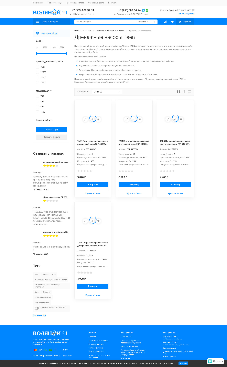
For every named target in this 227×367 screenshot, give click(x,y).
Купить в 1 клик (92, 193)
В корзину (93, 184)
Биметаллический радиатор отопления (47, 286)
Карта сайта (67, 356)
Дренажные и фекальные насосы (110, 31)
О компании (38, 3)
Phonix (45, 274)
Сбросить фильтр (51, 137)
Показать (50, 129)
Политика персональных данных (46, 356)
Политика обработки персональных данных (131, 341)
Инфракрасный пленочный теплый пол (50, 308)
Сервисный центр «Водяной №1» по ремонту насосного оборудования (133, 352)
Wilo (54, 274)
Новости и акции (55, 3)
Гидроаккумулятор (43, 297)
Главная (78, 31)
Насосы (88, 31)
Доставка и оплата (75, 3)
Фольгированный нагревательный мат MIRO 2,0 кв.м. (69, 162)
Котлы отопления (97, 352)
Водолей (47, 292)
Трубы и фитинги (96, 348)
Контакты (112, 3)
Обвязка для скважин (98, 340)
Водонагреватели (97, 344)
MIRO (37, 274)
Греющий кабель (42, 302)
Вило (37, 292)
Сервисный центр (96, 3)
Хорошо (183, 363)
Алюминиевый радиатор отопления (51, 279)
